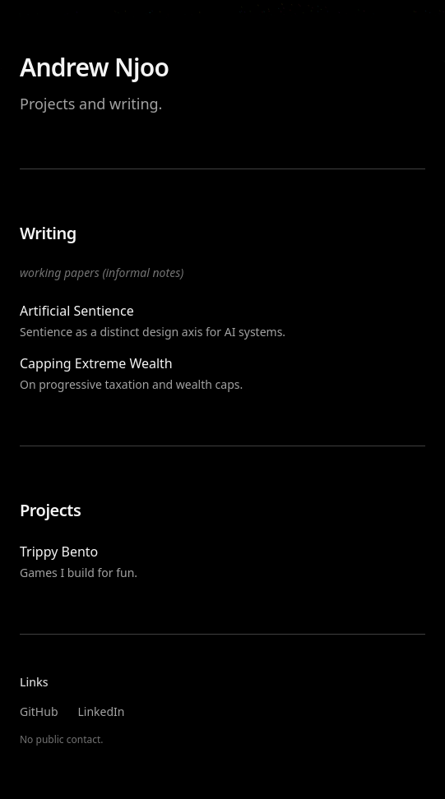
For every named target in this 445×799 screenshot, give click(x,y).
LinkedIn (101, 711)
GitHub (39, 711)
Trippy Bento (59, 552)
